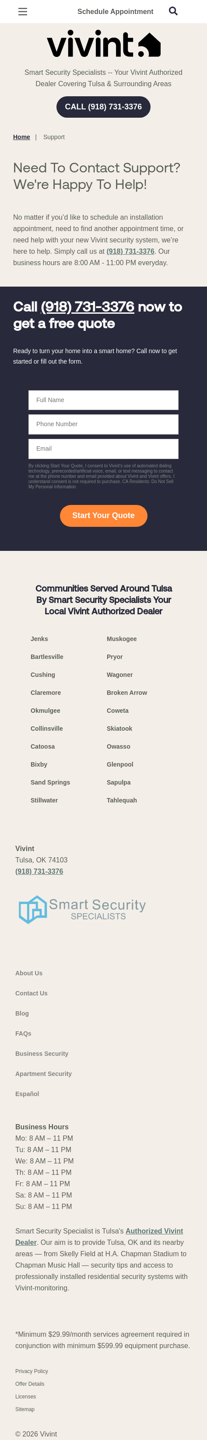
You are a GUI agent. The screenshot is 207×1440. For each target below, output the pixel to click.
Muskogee (122, 638)
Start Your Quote (103, 515)
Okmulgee (45, 710)
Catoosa (43, 746)
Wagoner (120, 674)
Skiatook (119, 728)
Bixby (39, 764)
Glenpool (120, 764)
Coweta (118, 710)
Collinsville (47, 728)
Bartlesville (47, 656)
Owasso (118, 746)
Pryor (115, 656)
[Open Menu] (22, 12)
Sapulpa (118, 782)
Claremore (46, 692)
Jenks (39, 638)
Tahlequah (122, 800)
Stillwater (44, 800)
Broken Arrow (127, 692)
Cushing (43, 674)
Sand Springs (50, 782)
